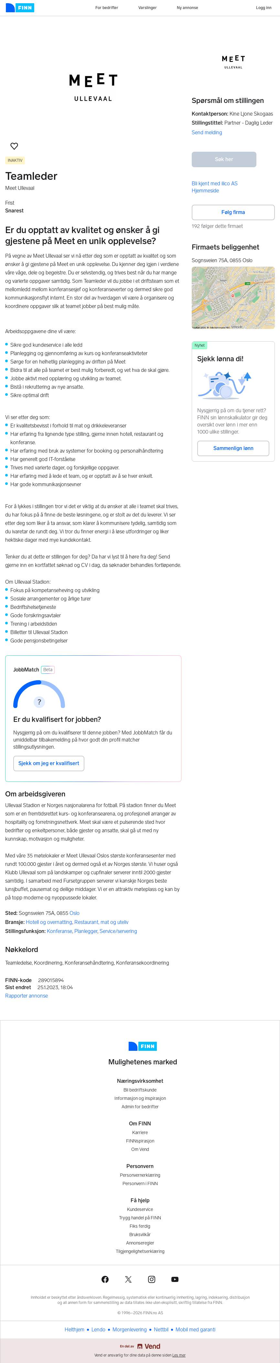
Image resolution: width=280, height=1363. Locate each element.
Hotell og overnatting (49, 922)
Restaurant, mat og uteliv (101, 922)
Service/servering (118, 931)
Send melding (207, 132)
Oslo (75, 913)
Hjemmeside (205, 191)
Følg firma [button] (233, 212)
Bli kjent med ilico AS (215, 183)
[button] (14, 146)
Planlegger (85, 931)
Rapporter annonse (26, 996)
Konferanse (59, 931)
